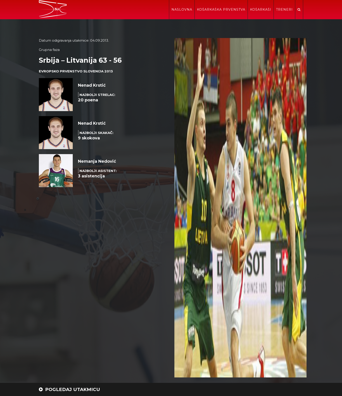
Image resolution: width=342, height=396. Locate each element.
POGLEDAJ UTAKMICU (69, 389)
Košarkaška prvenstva (221, 9)
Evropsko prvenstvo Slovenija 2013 (76, 71)
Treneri (284, 9)
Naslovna (181, 9)
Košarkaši (260, 9)
